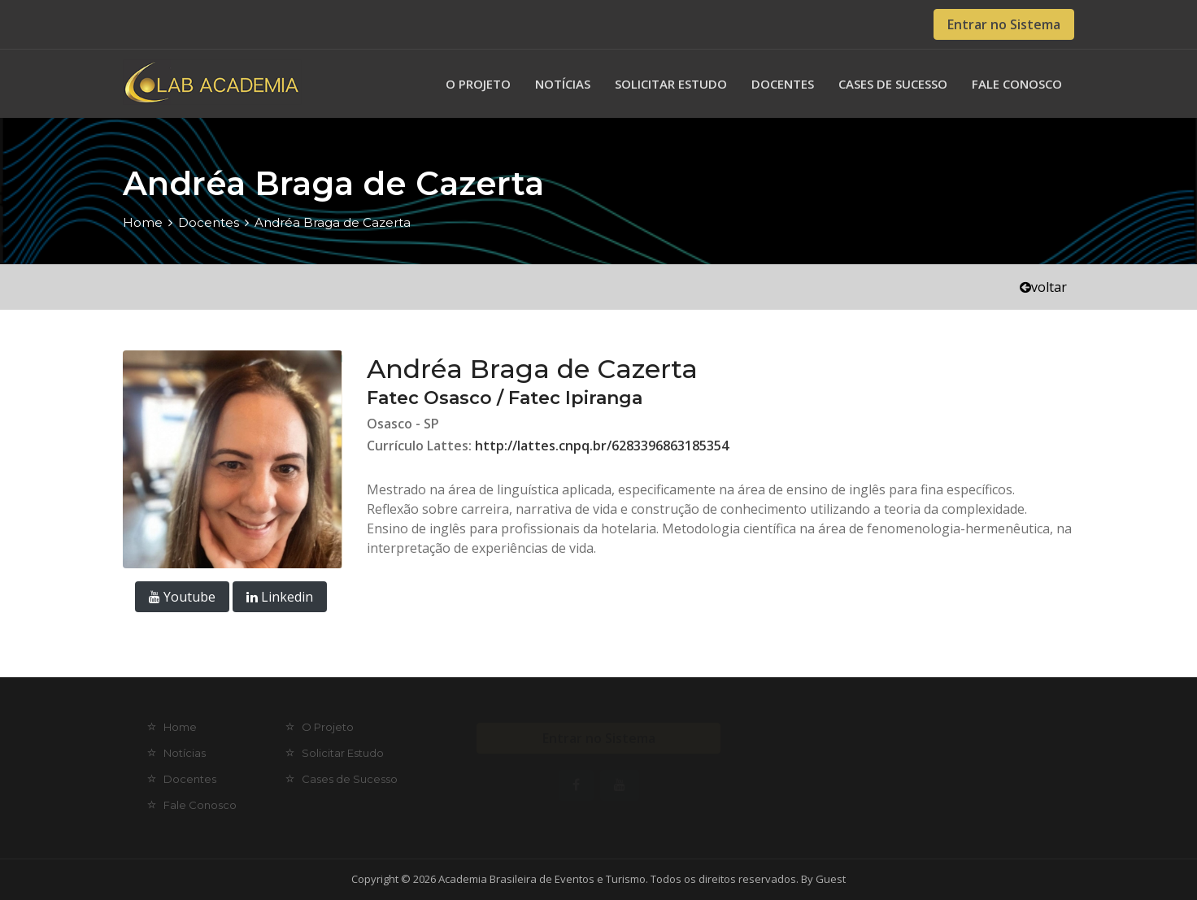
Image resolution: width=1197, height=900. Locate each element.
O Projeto (478, 84)
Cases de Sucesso (892, 84)
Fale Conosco (1017, 84)
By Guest (823, 879)
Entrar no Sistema (1003, 24)
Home (143, 222)
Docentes (782, 84)
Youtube (182, 597)
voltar (1043, 287)
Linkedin (279, 597)
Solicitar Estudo (671, 84)
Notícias (562, 84)
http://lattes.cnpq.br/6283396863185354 (602, 445)
